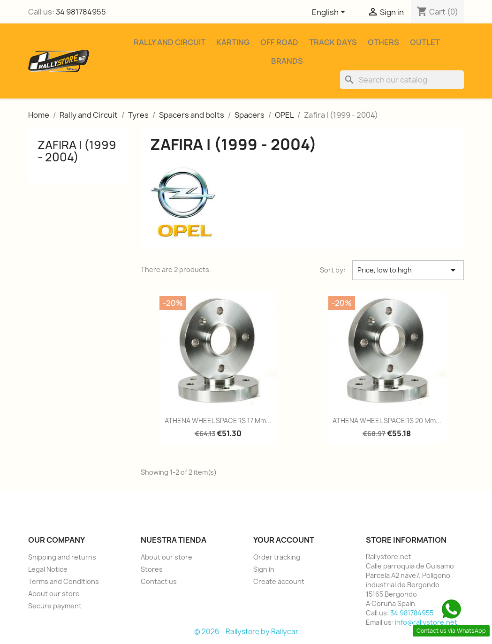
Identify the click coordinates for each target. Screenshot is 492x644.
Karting (233, 42)
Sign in (263, 569)
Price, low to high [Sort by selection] (408, 270)
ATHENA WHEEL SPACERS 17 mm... (218, 420)
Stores (152, 569)
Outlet (425, 42)
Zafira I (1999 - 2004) (77, 151)
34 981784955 (81, 12)
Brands (287, 61)
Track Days (333, 42)
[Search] (402, 79)
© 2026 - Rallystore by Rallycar (246, 631)
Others (383, 42)
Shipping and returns (62, 557)
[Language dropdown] (330, 12)
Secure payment (55, 605)
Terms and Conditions (63, 581)
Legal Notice (48, 569)
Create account (278, 581)
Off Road (279, 42)
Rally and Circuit (169, 42)
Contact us (159, 581)
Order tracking (276, 557)
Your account (283, 540)
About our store (54, 593)
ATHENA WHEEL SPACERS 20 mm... (387, 420)
